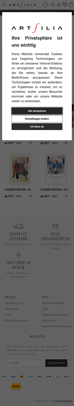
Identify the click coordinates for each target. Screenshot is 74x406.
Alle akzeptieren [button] (37, 110)
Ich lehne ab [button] (37, 126)
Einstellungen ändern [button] (37, 118)
